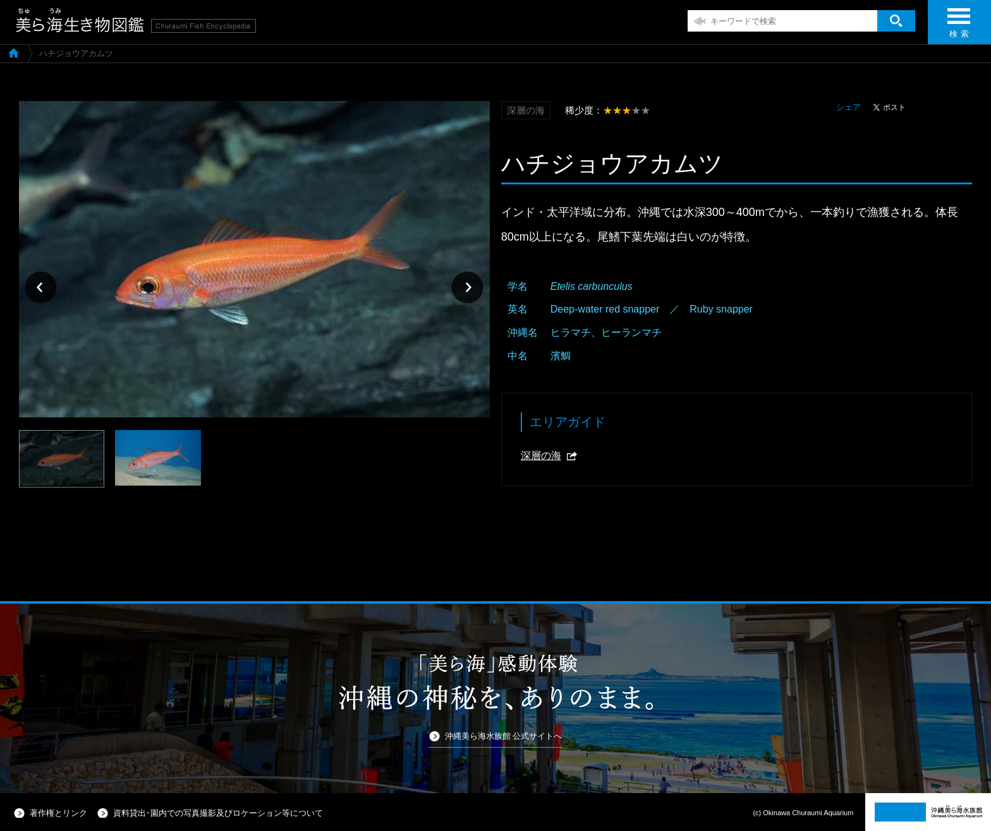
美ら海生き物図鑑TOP (13, 52)
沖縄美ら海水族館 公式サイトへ (503, 736)
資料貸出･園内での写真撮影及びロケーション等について (218, 813)
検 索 (958, 27)
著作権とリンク (58, 813)
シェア (848, 107)
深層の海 (541, 455)
